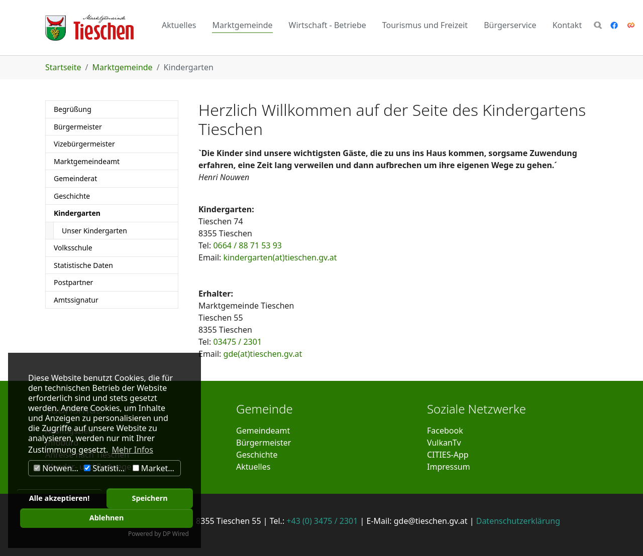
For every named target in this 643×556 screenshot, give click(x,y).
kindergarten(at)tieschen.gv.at (280, 257)
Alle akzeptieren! (59, 498)
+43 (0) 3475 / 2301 (322, 520)
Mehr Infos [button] (132, 449)
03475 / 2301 (237, 341)
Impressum (448, 466)
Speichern (149, 498)
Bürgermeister (263, 442)
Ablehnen (106, 517)
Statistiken (107, 468)
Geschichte (256, 454)
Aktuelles (253, 466)
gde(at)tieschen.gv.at (263, 353)
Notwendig (57, 468)
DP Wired (176, 533)
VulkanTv (444, 442)
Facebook (445, 430)
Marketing (156, 468)
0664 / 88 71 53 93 (247, 245)
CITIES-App (448, 454)
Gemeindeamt (263, 430)
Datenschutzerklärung (518, 520)
